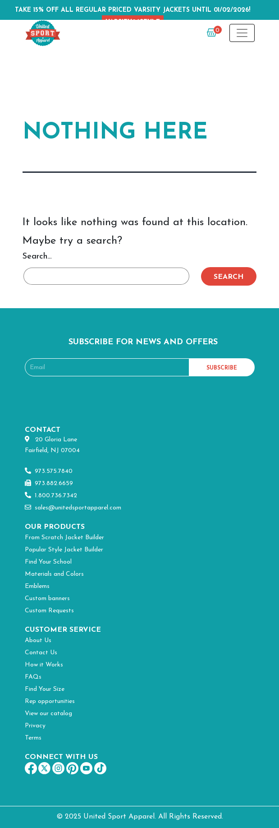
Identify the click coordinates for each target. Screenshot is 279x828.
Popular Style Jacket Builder (64, 549)
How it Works (44, 664)
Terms (33, 738)
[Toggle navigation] (242, 33)
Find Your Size (44, 689)
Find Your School (48, 562)
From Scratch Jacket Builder (64, 537)
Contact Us (41, 652)
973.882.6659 (49, 483)
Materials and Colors (54, 574)
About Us (38, 640)
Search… (37, 256)
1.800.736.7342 (51, 495)
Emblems (37, 586)
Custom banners (47, 598)
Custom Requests (49, 610)
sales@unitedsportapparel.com (73, 507)
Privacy (35, 725)
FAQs (33, 677)
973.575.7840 (49, 471)
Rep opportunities (50, 701)
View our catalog (48, 713)
